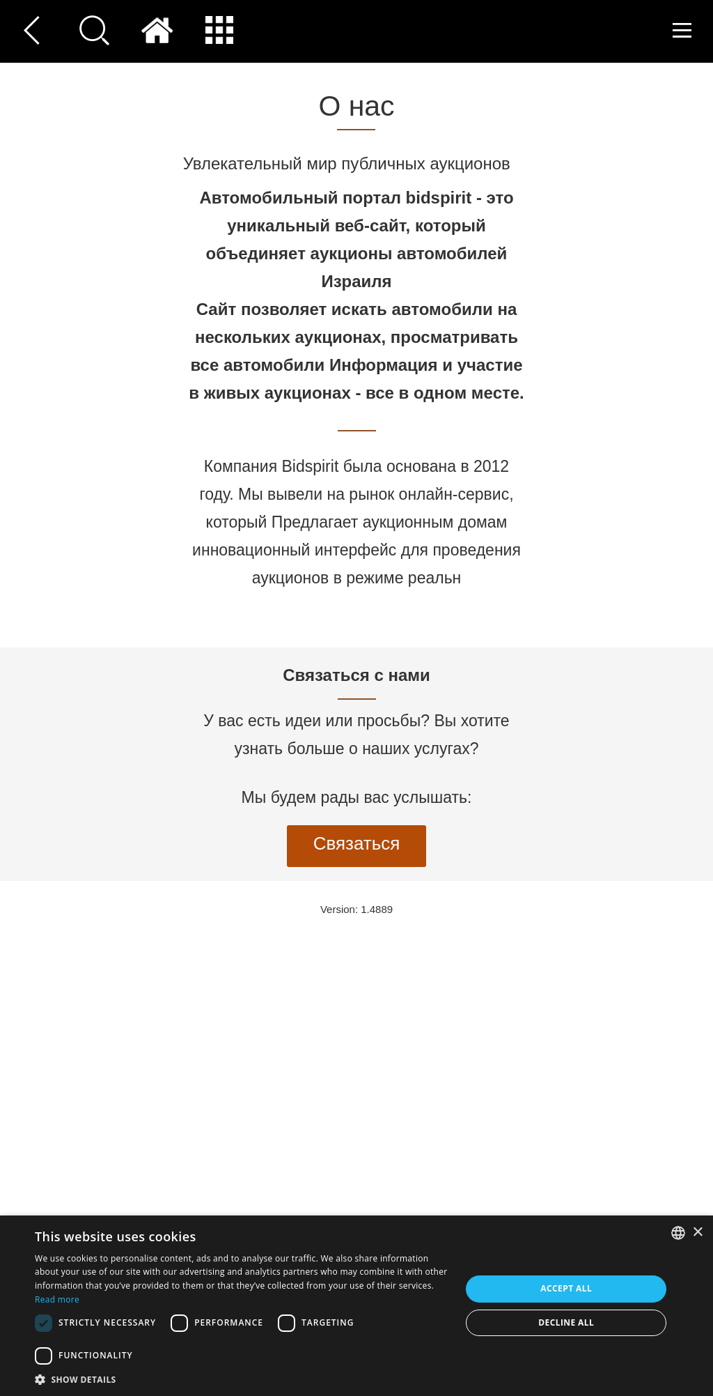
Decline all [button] (566, 1322)
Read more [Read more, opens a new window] (57, 1299)
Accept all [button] (566, 1288)
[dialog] (356, 1305)
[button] (241, 1379)
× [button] (697, 1232)
